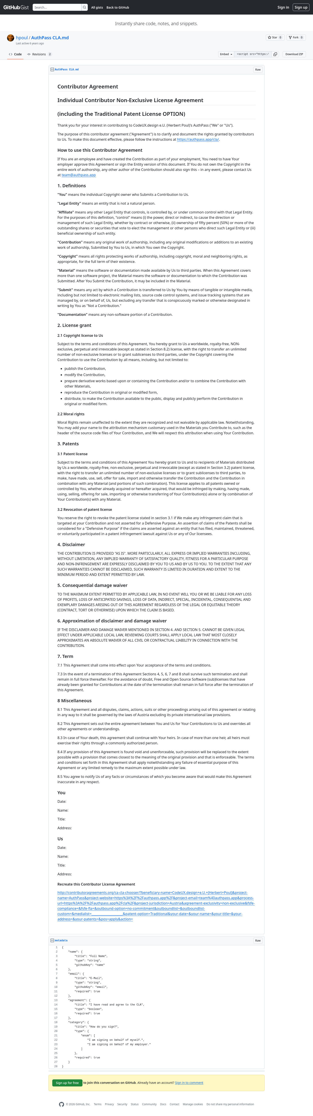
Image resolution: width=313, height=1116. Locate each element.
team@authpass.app (79, 174)
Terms (97, 1104)
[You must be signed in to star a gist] (275, 37)
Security (122, 1104)
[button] (275, 54)
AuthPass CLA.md (50, 38)
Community (149, 1104)
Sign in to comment (189, 1082)
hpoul (22, 38)
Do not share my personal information (230, 1104)
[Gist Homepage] (16, 7)
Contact (174, 1104)
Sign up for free (67, 1083)
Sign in (283, 7)
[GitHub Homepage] (61, 1104)
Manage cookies (193, 1104)
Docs (163, 1104)
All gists (97, 7)
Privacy (109, 1104)
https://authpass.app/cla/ (198, 139)
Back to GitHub (118, 7)
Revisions (39, 54)
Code (15, 54)
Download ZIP (294, 54)
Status (135, 1104)
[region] (156, 504)
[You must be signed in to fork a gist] (296, 37)
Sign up (301, 7)
